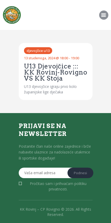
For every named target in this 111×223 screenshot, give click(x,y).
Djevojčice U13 (38, 50)
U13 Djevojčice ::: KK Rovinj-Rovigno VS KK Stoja (55, 72)
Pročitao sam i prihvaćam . (58, 186)
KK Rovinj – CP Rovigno (40, 209)
